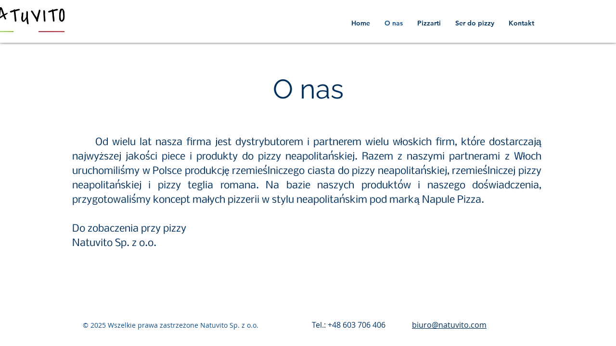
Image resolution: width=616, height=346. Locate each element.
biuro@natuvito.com (449, 325)
